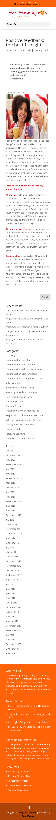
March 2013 (11, 552)
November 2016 (13, 501)
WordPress (28, 816)
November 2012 (13, 565)
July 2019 (10, 469)
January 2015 (12, 524)
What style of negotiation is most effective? (27, 326)
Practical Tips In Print (18, 771)
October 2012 (12, 570)
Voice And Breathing (15, 433)
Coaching (10, 355)
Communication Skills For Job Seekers (24, 369)
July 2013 (10, 547)
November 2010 (13, 630)
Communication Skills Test (20, 785)
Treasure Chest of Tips (19, 776)
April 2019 (10, 473)
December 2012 (13, 561)
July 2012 (10, 584)
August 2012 (12, 579)
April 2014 (10, 538)
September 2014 (14, 533)
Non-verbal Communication (19, 396)
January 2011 (12, 621)
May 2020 (10, 459)
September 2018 (14, 478)
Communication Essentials (18, 360)
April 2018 (10, 482)
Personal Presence (15, 406)
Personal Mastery (14, 401)
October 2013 (12, 542)
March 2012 (11, 602)
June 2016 (10, 505)
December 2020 (13, 455)
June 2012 (10, 588)
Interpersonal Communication (20, 387)
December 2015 (13, 515)
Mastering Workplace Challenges (21, 392)
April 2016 (10, 510)
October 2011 (12, 612)
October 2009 (12, 648)
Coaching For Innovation (17, 744)
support (12, 50)
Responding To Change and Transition (24, 415)
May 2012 (10, 593)
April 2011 (10, 616)
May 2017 (10, 496)
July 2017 (10, 492)
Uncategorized (41, 50)
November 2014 (13, 528)
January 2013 (12, 556)
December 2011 (13, 607)
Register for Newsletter (19, 780)
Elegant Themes (27, 812)
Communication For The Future (21, 364)
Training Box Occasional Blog (20, 424)
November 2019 (13, 464)
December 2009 (13, 644)
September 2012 (14, 575)
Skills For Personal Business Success (23, 420)
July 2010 (10, 635)
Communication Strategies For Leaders (25, 378)
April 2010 (10, 639)
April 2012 (10, 598)
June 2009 (10, 653)
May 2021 (10, 450)
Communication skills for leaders (21, 373)
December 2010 (13, 625)
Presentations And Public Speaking (22, 410)
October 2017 (12, 487)
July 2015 (10, 519)
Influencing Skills (13, 383)
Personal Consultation (18, 790)
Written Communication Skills (20, 438)
